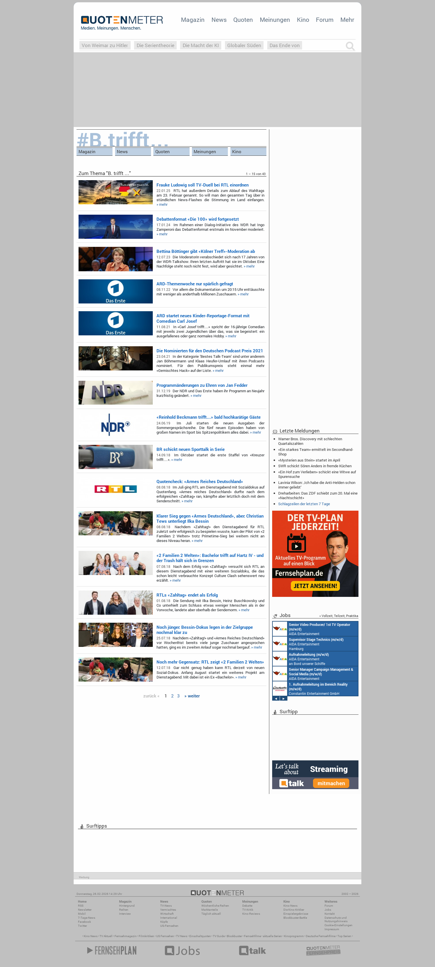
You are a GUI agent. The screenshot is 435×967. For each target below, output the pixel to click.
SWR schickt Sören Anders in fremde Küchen (315, 465)
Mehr (347, 20)
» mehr (162, 204)
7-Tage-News (86, 918)
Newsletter (84, 910)
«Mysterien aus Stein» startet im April (309, 460)
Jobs (328, 910)
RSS (80, 906)
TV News (181, 936)
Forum (324, 20)
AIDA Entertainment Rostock (313, 673)
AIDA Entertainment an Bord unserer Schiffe (311, 629)
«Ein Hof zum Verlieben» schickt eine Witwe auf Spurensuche (317, 474)
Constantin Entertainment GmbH (310, 688)
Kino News (91, 936)
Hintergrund (127, 906)
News (219, 20)
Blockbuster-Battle (295, 918)
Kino (303, 20)
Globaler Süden (244, 45)
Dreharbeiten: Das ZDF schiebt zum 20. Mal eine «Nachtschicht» (318, 495)
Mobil (82, 914)
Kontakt (330, 914)
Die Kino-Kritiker (293, 910)
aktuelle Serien (272, 936)
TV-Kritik (247, 910)
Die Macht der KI (201, 45)
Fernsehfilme (252, 936)
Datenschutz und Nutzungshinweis (336, 919)
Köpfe (164, 922)
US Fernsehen (165, 936)
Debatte (247, 906)
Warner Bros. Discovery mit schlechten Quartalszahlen (310, 441)
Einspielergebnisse (295, 914)
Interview (125, 914)
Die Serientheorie (155, 45)
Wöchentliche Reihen (215, 906)
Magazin (193, 20)
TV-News (166, 906)
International (168, 918)
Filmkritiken (146, 936)
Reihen (123, 910)
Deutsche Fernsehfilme (320, 936)
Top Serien (344, 936)
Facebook (84, 922)
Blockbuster (234, 936)
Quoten (243, 20)
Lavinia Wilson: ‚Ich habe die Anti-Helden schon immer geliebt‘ (316, 485)
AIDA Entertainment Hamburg (308, 644)
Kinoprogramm (294, 936)
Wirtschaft (166, 914)
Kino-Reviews (251, 914)
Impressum (332, 929)
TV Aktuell (106, 936)
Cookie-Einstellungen (338, 925)
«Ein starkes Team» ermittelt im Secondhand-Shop (315, 452)
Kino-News (290, 906)
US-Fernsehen (169, 926)
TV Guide (219, 936)
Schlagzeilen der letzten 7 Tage (304, 503)
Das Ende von (285, 45)
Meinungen (275, 20)
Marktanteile (209, 910)
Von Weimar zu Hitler (105, 45)
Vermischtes (168, 910)
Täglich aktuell (211, 914)
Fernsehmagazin (126, 936)
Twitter (82, 926)
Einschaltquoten (200, 936)
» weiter (192, 696)
